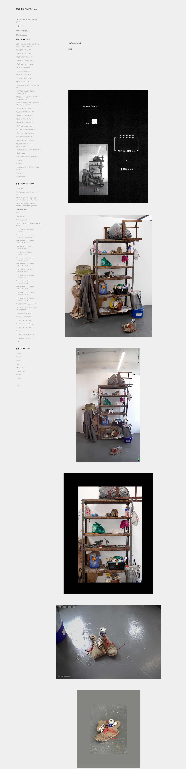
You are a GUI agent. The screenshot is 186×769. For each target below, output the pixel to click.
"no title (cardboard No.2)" (24, 324)
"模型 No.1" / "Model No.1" (24, 108)
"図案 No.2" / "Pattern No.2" (25, 130)
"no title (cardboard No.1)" (24, 320)
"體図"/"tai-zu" (20, 153)
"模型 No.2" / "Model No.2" (25, 112)
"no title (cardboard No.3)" (24, 327)
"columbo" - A (20, 213)
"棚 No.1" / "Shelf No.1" (23, 68)
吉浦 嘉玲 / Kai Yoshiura (26, 9)
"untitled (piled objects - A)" (25, 334)
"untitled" (19, 160)
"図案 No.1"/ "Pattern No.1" (24, 126)
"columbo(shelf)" (21, 209)
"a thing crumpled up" (23, 317)
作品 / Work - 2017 (23, 349)
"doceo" (18, 361)
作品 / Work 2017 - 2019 (25, 184)
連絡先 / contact (21, 35)
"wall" (18, 364)
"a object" (19, 173)
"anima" (18, 375)
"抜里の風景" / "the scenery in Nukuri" (28, 150)
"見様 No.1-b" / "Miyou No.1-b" (25, 57)
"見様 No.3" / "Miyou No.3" (24, 64)
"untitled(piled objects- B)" (24, 338)
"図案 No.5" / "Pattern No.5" (25, 137)
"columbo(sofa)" (21, 220)
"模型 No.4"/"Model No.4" (24, 119)
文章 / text (19, 26)
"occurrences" (20, 371)
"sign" (18, 342)
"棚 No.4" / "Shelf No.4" (23, 78)
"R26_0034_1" (20, 368)
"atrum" (18, 353)
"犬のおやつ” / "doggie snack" (26, 304)
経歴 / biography (22, 30)
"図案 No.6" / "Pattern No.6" (25, 140)
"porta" (18, 357)
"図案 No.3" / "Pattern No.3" (25, 133)
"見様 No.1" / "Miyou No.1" (24, 53)
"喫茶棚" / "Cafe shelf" (23, 50)
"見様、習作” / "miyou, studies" (26, 157)
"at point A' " (20, 188)
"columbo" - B (20, 216)
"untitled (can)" (21, 177)
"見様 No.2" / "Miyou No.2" (24, 61)
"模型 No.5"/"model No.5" (24, 123)
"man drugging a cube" (23, 313)
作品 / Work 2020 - (23, 39)
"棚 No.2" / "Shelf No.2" (23, 71)
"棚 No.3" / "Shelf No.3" (23, 75)
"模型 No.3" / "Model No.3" (25, 115)
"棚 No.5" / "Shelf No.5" (23, 82)
